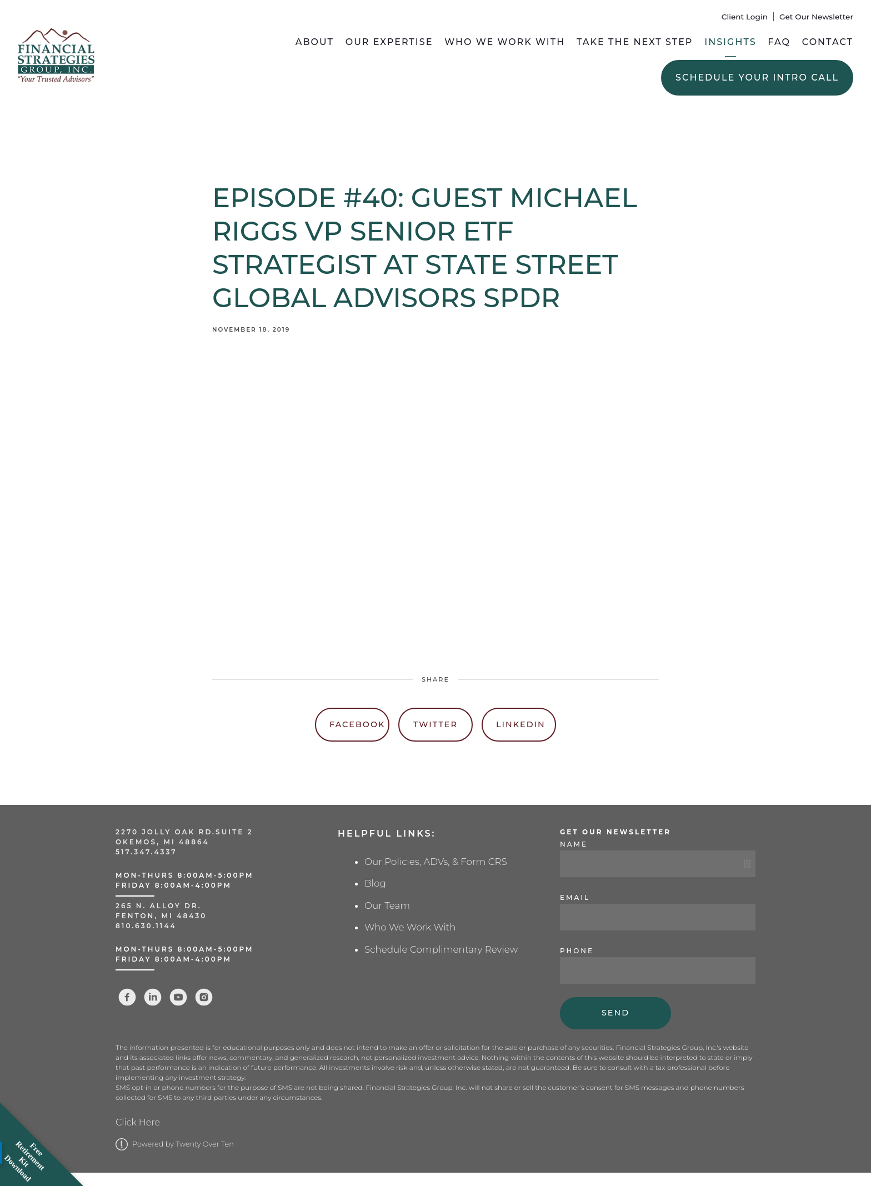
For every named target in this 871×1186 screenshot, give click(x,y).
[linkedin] (153, 997)
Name (574, 844)
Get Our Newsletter (816, 16)
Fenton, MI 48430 (161, 916)
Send (615, 1013)
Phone (577, 951)
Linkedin (520, 724)
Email (575, 897)
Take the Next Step (635, 42)
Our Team (387, 905)
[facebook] (127, 997)
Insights (730, 42)
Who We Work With (504, 42)
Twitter (435, 724)
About (315, 42)
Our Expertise (389, 42)
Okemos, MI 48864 (162, 842)
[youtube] (178, 997)
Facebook (357, 724)
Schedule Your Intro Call (757, 77)
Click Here (138, 1122)
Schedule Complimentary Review (441, 949)
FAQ (779, 42)
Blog (375, 883)
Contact (827, 42)
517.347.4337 (146, 852)
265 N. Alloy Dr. (160, 906)
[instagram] (204, 997)
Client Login (745, 16)
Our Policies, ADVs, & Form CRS (435, 861)
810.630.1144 (146, 926)
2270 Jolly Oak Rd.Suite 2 (184, 832)
